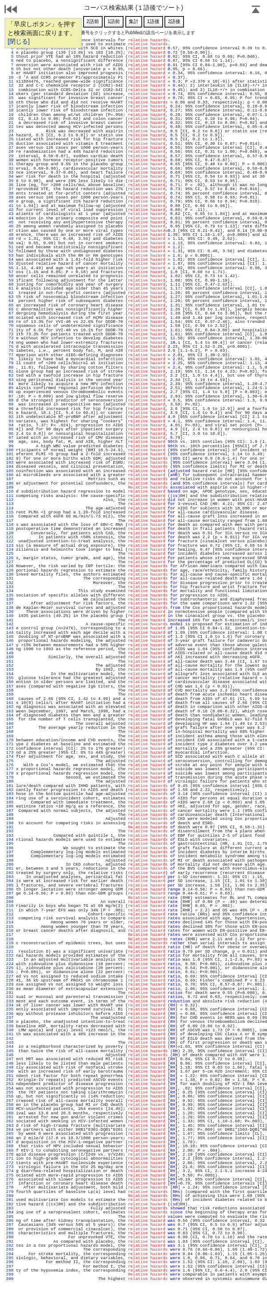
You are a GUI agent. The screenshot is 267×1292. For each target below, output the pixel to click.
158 (10, 690)
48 (10, 234)
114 (10, 508)
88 (10, 400)
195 (10, 843)
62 (10, 292)
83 (10, 380)
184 (10, 798)
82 (10, 375)
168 (10, 731)
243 (10, 1042)
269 (10, 1150)
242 (10, 1038)
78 (10, 359)
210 (10, 905)
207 (10, 893)
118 (10, 524)
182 (10, 789)
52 (10, 251)
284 (10, 1212)
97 (10, 437)
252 (10, 1079)
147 (10, 645)
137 (10, 603)
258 (10, 1104)
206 (10, 889)
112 (10, 499)
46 (10, 226)
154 (10, 674)
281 (10, 1199)
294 (10, 1254)
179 (10, 777)
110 (10, 491)
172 (10, 748)
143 (10, 628)
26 (10, 143)
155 (10, 678)
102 (10, 458)
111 (10, 495)
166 (10, 723)
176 (10, 765)
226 (10, 972)
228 (10, 980)
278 (10, 1187)
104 (10, 466)
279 (10, 1191)
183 (10, 793)
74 (10, 342)
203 (10, 877)
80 (10, 367)
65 (10, 305)
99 (10, 446)
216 (10, 930)
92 (10, 416)
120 (10, 533)
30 (10, 160)
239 (10, 1026)
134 (10, 590)
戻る (11, 10)
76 (10, 350)
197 (10, 852)
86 (10, 392)
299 (10, 1274)
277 (10, 1183)
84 (10, 384)
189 (10, 818)
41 (10, 205)
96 (10, 433)
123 (10, 545)
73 (10, 338)
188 (10, 814)
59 (10, 280)
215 (10, 926)
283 (10, 1208)
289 (10, 1233)
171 (10, 744)
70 (10, 325)
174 (10, 756)
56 (10, 268)
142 (10, 624)
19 (10, 114)
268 (10, 1146)
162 (10, 706)
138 (10, 607)
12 (10, 85)
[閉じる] (19, 41)
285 (10, 1216)
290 (10, 1237)
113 (10, 503)
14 (10, 93)
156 (10, 682)
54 (10, 259)
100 (10, 450)
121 (10, 537)
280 (10, 1195)
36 (10, 185)
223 (10, 959)
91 (10, 412)
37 (10, 189)
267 (10, 1142)
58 (10, 276)
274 (10, 1171)
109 (10, 487)
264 (10, 1129)
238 (10, 1021)
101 (10, 454)
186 (10, 806)
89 (10, 404)
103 (10, 462)
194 (10, 839)
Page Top (256, 10)
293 (10, 1249)
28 (10, 151)
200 (10, 864)
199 (10, 860)
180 (10, 781)
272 (10, 1163)
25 (10, 139)
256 (10, 1096)
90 (10, 408)
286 (10, 1220)
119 (10, 528)
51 (10, 247)
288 (10, 1229)
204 (10, 881)
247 (10, 1059)
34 (10, 176)
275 (10, 1175)
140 (10, 615)
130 (10, 574)
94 (10, 425)
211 (10, 910)
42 (10, 209)
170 (10, 740)
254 (10, 1088)
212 (10, 914)
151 (10, 661)
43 (10, 213)
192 (10, 831)
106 (10, 475)
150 (10, 657)
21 (10, 122)
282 (10, 1204)
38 (10, 193)
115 (10, 512)
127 (10, 562)
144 (10, 632)
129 (10, 570)
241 (10, 1034)
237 (10, 1017)
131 (10, 578)
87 (10, 396)
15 (10, 97)
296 (10, 1262)
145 (10, 636)
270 (10, 1154)
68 (10, 317)
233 (10, 1001)
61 (10, 288)
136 (10, 599)
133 (10, 586)
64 (10, 300)
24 (10, 135)
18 (10, 110)
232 (10, 996)
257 (10, 1100)
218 (10, 939)
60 (10, 284)
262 (10, 1121)
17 (10, 106)
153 (10, 669)
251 (10, 1075)
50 (10, 243)
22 (10, 126)
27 (10, 147)
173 (10, 752)
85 (10, 388)
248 (10, 1063)
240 (10, 1030)
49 (10, 238)
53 (10, 255)
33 (10, 172)
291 (10, 1241)
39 (10, 197)
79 (10, 363)
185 (10, 802)
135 (10, 595)
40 (10, 201)
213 (10, 918)
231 (10, 992)
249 (10, 1067)
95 (10, 429)
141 (10, 620)
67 (10, 313)
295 (10, 1258)
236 (10, 1013)
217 (10, 934)
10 (10, 77)
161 (10, 702)
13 (10, 89)
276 (10, 1179)
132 (10, 582)
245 (10, 1051)
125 (10, 553)
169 (10, 736)
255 (10, 1092)
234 (10, 1005)
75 (10, 346)
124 (10, 549)
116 (10, 516)
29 (10, 156)
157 (10, 686)
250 (10, 1071)
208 (10, 897)
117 (10, 520)
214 (10, 922)
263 (10, 1125)
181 (10, 785)
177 (10, 769)
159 (10, 694)
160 (10, 698)
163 (10, 711)
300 (10, 1278)
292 (10, 1245)
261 (10, 1117)
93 (10, 421)
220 (10, 947)
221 (10, 951)
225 (10, 968)
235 (10, 1009)
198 (10, 856)
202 (10, 873)
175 (10, 761)
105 (10, 471)
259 (10, 1108)
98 (10, 441)
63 (10, 296)
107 (10, 479)
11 (10, 81)
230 (10, 988)
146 (10, 640)
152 (10, 665)
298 (10, 1270)
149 (10, 653)
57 (10, 272)
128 (10, 566)
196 (10, 848)
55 (10, 263)
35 (10, 181)
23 (10, 131)
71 (10, 330)
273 (10, 1167)
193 (10, 835)
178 (10, 773)
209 (10, 901)
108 (10, 483)
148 (10, 649)
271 (10, 1158)
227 (10, 976)
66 (10, 309)
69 (10, 321)
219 (10, 943)
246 (10, 1055)
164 (10, 715)
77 (10, 355)
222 (10, 955)
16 (10, 102)
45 (10, 222)
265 (10, 1133)
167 (10, 727)
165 (10, 719)
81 (10, 371)
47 (10, 230)
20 (10, 118)
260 (10, 1113)
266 (10, 1138)
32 (10, 168)
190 (10, 823)
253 (10, 1083)
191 (10, 827)
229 (10, 984)
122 (10, 541)
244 (10, 1046)
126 (10, 558)
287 (10, 1224)
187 (10, 810)
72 (10, 334)
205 (10, 885)
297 (10, 1266)
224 (10, 964)
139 (10, 611)
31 (10, 164)
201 (10, 868)
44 (10, 218)
